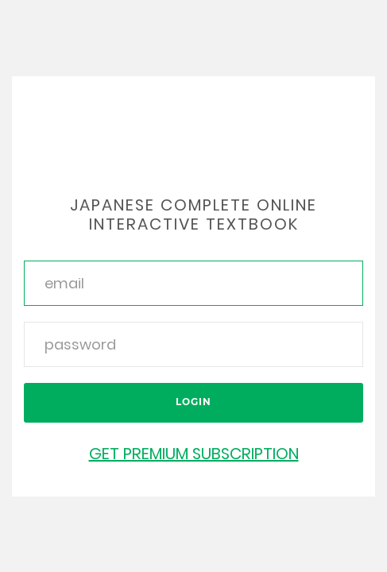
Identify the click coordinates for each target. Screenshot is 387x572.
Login (193, 402)
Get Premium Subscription (194, 454)
